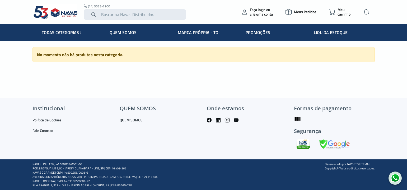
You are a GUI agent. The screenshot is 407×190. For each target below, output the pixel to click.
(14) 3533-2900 (97, 6)
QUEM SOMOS (123, 32)
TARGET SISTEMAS (358, 164)
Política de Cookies (47, 120)
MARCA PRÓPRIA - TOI (198, 32)
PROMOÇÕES (258, 32)
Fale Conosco (42, 130)
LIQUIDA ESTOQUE (331, 32)
